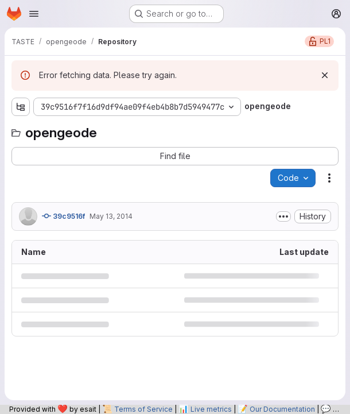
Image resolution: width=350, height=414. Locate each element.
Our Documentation (282, 409)
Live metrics (211, 409)
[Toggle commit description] (283, 216)
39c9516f (63, 215)
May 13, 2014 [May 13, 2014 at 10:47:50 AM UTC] (111, 216)
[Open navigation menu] (34, 14)
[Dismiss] (325, 75)
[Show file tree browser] (20, 107)
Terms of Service (143, 409)
